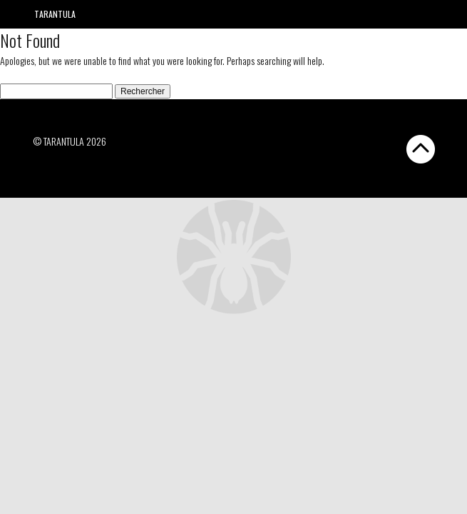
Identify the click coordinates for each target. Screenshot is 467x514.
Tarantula (55, 14)
